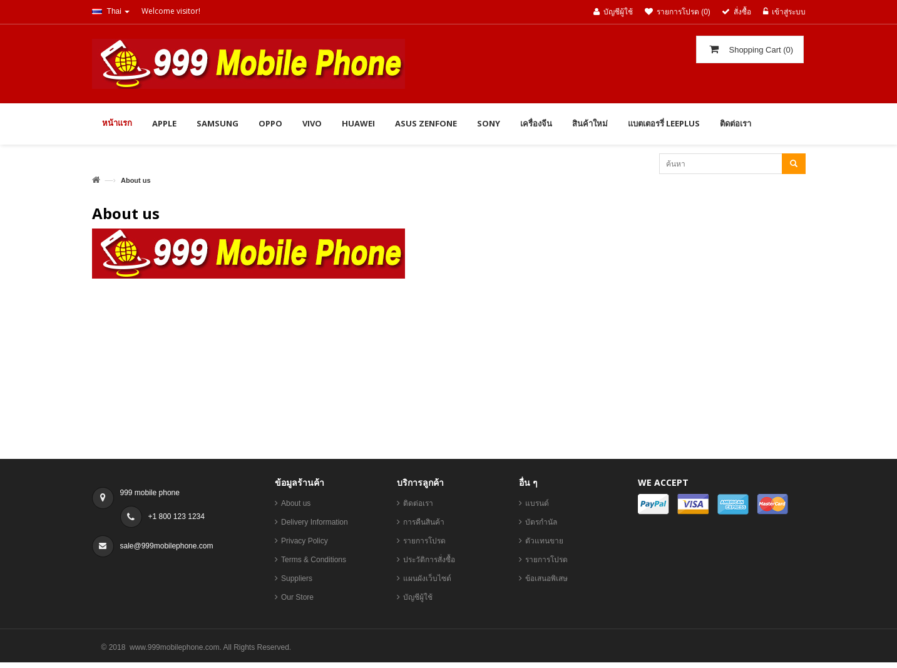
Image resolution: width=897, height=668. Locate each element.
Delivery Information (314, 522)
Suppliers (296, 578)
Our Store (297, 597)
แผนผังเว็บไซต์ (427, 578)
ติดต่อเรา (418, 503)
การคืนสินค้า (423, 522)
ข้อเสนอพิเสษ (546, 578)
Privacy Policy (304, 541)
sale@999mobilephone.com (166, 546)
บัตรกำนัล (541, 522)
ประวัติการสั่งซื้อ (429, 559)
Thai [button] (111, 11)
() (760, 49)
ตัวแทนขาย (544, 541)
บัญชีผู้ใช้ (418, 597)
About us (295, 503)
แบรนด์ (537, 503)
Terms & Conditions (313, 559)
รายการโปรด (424, 541)
